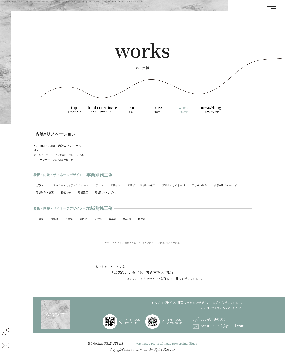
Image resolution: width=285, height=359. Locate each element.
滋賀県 (127, 218)
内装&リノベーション (226, 185)
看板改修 (66, 192)
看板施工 (83, 192)
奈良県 (98, 218)
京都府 (54, 218)
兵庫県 (69, 218)
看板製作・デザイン (106, 192)
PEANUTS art (139, 350)
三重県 (40, 218)
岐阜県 (112, 218)
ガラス (40, 185)
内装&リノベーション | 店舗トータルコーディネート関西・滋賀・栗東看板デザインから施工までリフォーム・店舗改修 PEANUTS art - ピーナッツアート (72, 1)
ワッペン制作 (199, 185)
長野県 (141, 218)
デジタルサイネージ (173, 185)
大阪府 (83, 218)
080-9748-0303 (209, 319)
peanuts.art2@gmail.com (218, 326)
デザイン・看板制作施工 (141, 185)
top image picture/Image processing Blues (166, 343)
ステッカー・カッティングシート (70, 185)
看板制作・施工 (45, 192)
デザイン (115, 185)
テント (99, 185)
